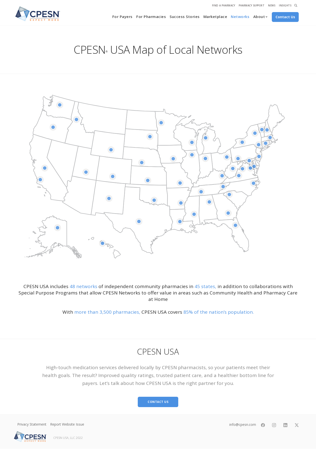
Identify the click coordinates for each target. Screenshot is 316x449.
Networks (240, 16)
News (271, 5)
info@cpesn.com (242, 424)
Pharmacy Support (251, 5)
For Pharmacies (151, 16)
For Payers (122, 16)
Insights (285, 5)
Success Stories (185, 16)
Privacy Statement (31, 424)
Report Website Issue (67, 424)
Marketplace (215, 16)
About (259, 16)
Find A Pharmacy (223, 5)
